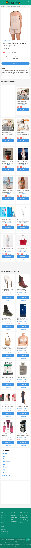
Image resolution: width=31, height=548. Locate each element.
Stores (2, 517)
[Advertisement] (8, 101)
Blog (2, 520)
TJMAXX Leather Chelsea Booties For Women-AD (22, 291)
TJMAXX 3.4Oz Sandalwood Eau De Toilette (22, 377)
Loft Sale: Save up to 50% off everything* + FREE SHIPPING (7, 192)
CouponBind (3, 544)
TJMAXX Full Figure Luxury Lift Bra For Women (22, 348)
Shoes (4, 459)
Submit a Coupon (24, 520)
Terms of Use (4, 533)
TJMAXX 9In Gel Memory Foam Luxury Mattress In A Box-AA (22, 319)
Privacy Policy (4, 531)
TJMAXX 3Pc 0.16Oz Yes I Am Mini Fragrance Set (8, 406)
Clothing (4, 453)
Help (21, 522)
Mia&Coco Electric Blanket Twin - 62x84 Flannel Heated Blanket (7, 134)
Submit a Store (24, 517)
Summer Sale (14, 521)
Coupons (3, 522)
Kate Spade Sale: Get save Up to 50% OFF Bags (22, 250)
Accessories (6, 461)
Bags (3, 456)
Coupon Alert (23, 515)
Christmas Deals (15, 515)
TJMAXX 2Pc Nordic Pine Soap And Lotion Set (7, 377)
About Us (3, 529)
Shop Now (15, 63)
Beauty (4, 464)
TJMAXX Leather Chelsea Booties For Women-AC (7, 319)
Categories (3, 515)
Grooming (5, 478)
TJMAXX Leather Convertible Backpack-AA (7, 348)
